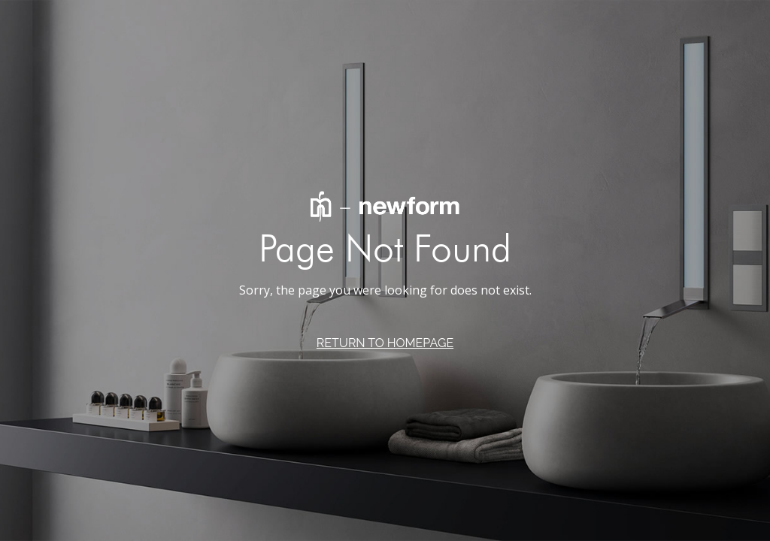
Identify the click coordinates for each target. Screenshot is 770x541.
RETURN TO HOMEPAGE (385, 343)
